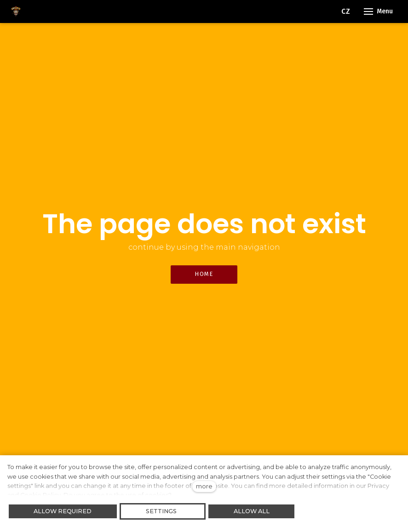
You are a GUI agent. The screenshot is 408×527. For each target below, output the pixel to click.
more (204, 486)
